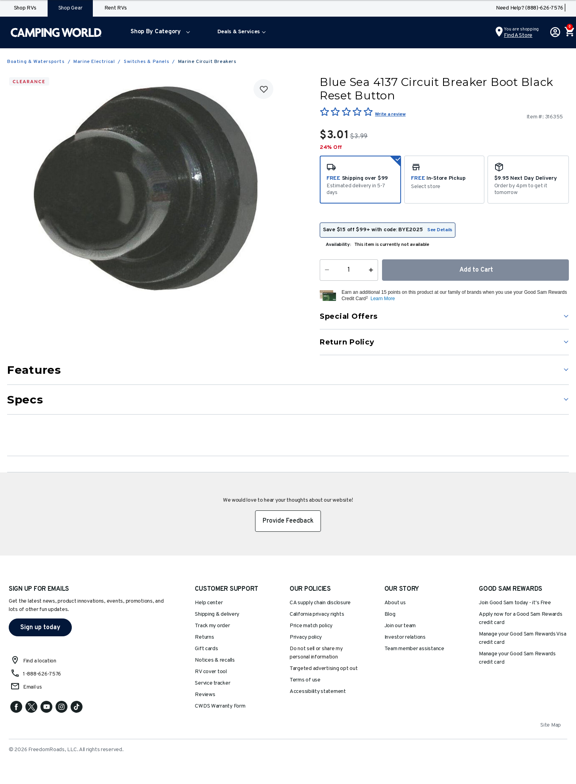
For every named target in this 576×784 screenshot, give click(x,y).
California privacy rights (317, 614)
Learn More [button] (383, 298)
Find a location (39, 661)
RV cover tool (211, 671)
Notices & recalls (214, 660)
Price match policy (311, 625)
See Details (439, 230)
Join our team (400, 625)
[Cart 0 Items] (569, 32)
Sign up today (40, 628)
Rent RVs (115, 8)
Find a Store (518, 35)
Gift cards (206, 648)
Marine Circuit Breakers (207, 62)
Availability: (338, 245)
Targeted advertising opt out (323, 668)
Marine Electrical (94, 62)
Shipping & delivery (217, 614)
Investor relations (405, 637)
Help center (209, 602)
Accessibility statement (318, 691)
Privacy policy (306, 637)
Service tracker (212, 683)
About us (395, 602)
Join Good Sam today (515, 602)
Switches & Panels (146, 62)
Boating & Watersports (36, 62)
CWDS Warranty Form (220, 706)
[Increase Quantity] (373, 270)
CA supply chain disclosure (320, 602)
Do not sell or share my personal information (316, 652)
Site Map (550, 725)
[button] (158, 32)
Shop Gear (70, 8)
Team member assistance (414, 648)
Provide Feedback (288, 521)
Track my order (212, 625)
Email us (32, 687)
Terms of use (305, 680)
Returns (204, 637)
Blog (390, 614)
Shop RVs (25, 8)
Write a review (390, 114)
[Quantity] (349, 270)
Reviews (205, 694)
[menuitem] (158, 32)
